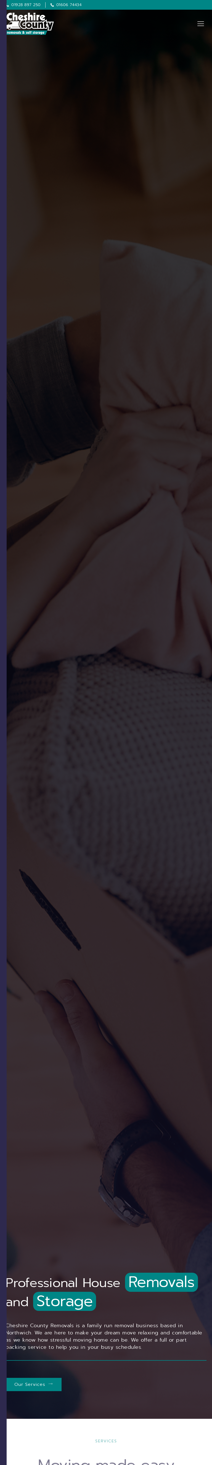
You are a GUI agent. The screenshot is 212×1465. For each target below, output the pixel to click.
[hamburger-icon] (200, 23)
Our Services (33, 1384)
